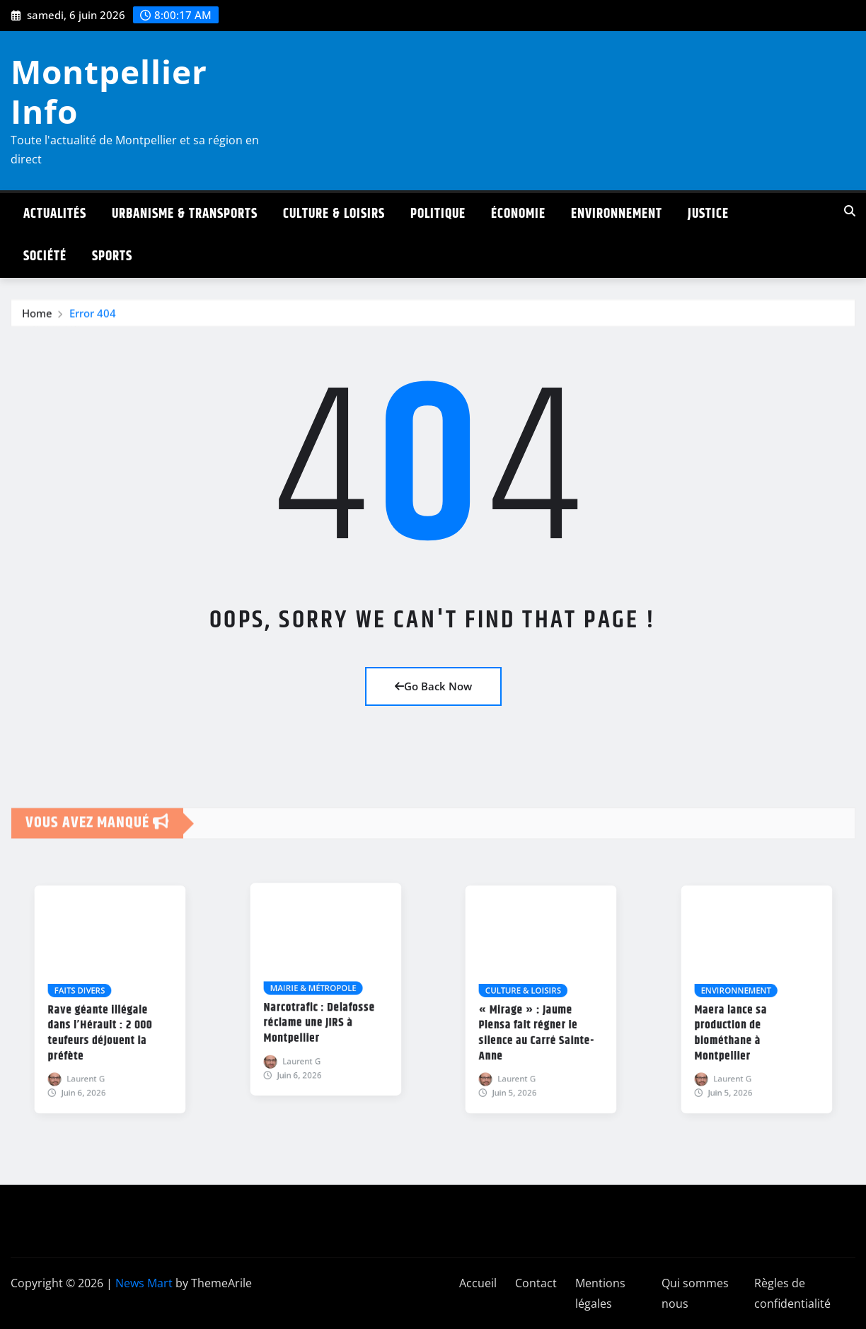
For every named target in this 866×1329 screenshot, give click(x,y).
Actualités (54, 214)
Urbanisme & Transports (185, 214)
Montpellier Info (109, 91)
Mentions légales (600, 1293)
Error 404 (92, 319)
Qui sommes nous (695, 1293)
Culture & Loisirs (334, 214)
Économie (518, 214)
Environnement (616, 214)
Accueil (478, 1283)
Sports (112, 256)
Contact (536, 1283)
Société (45, 256)
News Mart (144, 1283)
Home (37, 319)
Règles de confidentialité (792, 1293)
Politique (438, 214)
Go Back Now (433, 686)
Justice (708, 214)
